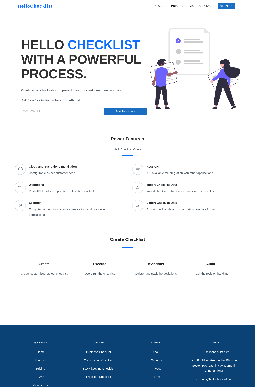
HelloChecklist (35, 6)
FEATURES (159, 6)
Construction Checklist (98, 360)
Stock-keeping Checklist (98, 368)
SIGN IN (226, 6)
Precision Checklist (98, 376)
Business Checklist (98, 351)
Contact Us (40, 385)
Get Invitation (125, 111)
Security (156, 360)
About (156, 351)
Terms (156, 376)
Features (41, 360)
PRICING (177, 6)
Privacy (156, 368)
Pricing (40, 368)
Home (41, 351)
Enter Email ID (30, 110)
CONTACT (206, 6)
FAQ (192, 6)
